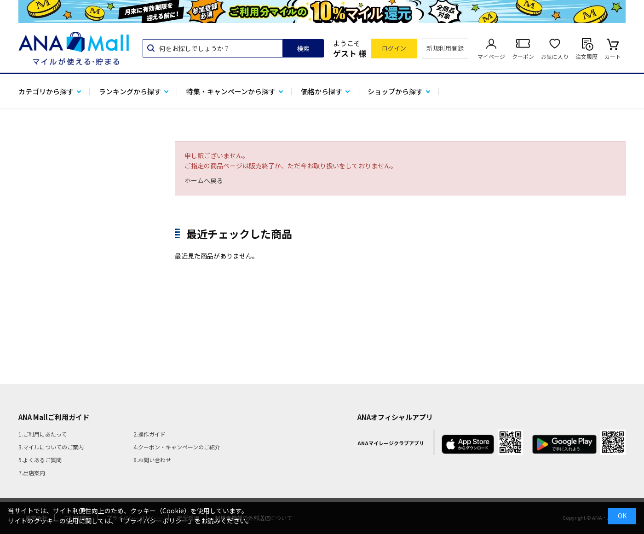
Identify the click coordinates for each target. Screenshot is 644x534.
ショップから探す (395, 91)
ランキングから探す (130, 91)
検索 (303, 48)
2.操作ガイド (149, 434)
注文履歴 (586, 56)
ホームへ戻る (203, 180)
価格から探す (321, 91)
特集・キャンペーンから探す (231, 91)
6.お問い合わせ (152, 460)
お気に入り (555, 56)
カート (612, 56)
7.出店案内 (31, 473)
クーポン (523, 56)
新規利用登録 (445, 48)
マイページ (491, 56)
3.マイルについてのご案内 (51, 447)
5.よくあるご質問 (40, 460)
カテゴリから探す (46, 91)
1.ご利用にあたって (42, 434)
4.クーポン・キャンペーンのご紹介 (176, 447)
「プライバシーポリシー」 (156, 520)
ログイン (394, 48)
